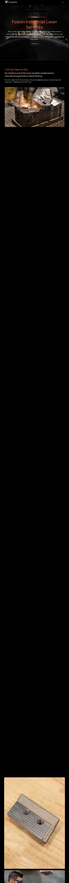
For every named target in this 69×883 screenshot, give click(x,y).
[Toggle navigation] (62, 2)
